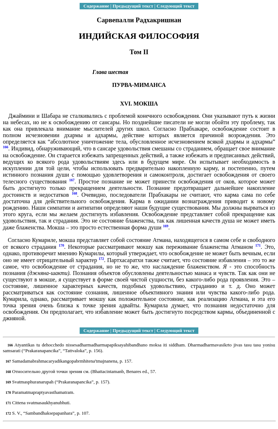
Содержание (96, 6)
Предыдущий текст (133, 6)
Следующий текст (175, 6)
